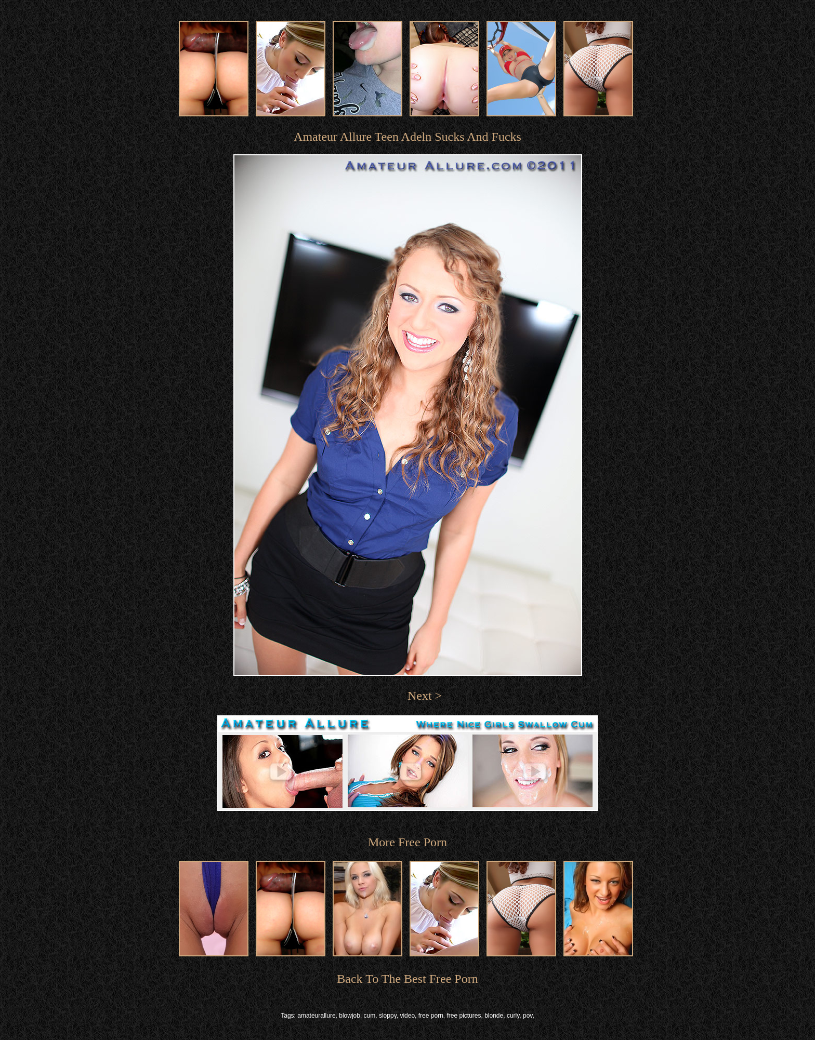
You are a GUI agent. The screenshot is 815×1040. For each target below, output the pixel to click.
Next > (424, 695)
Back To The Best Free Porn (407, 978)
